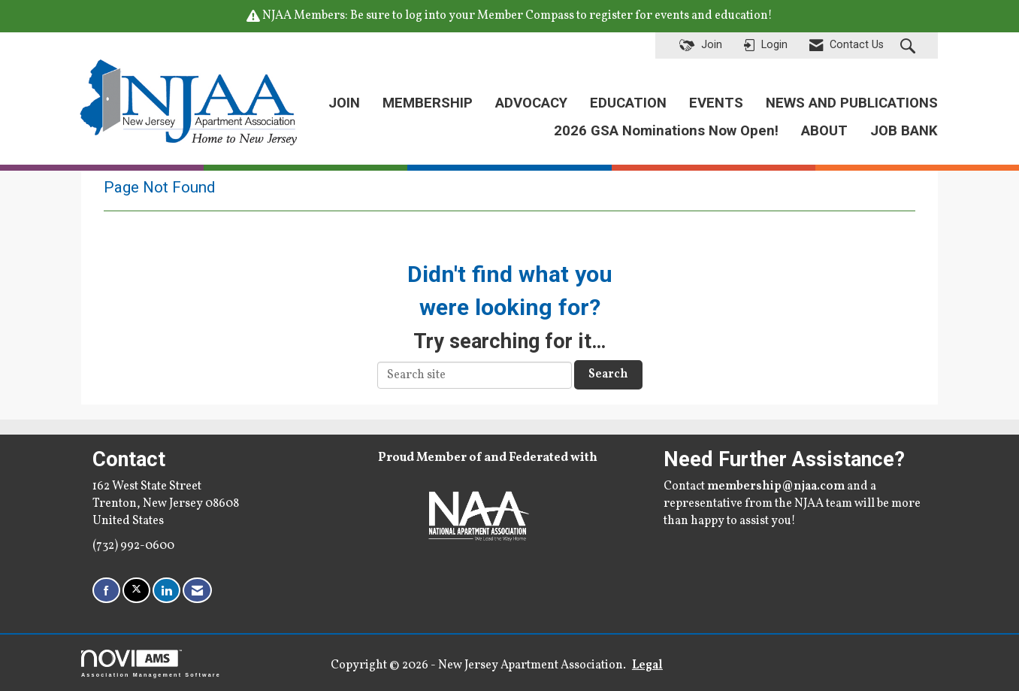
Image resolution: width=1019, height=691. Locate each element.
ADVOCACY (531, 103)
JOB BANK (904, 131)
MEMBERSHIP (428, 103)
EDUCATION (628, 103)
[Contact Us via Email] (197, 590)
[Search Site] (909, 46)
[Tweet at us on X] (136, 590)
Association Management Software (151, 663)
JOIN (344, 103)
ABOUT (824, 131)
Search (608, 374)
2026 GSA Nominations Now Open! (666, 131)
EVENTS (716, 103)
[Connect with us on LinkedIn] (166, 590)
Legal (647, 665)
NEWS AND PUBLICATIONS (852, 103)
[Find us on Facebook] (106, 590)
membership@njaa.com (776, 486)
